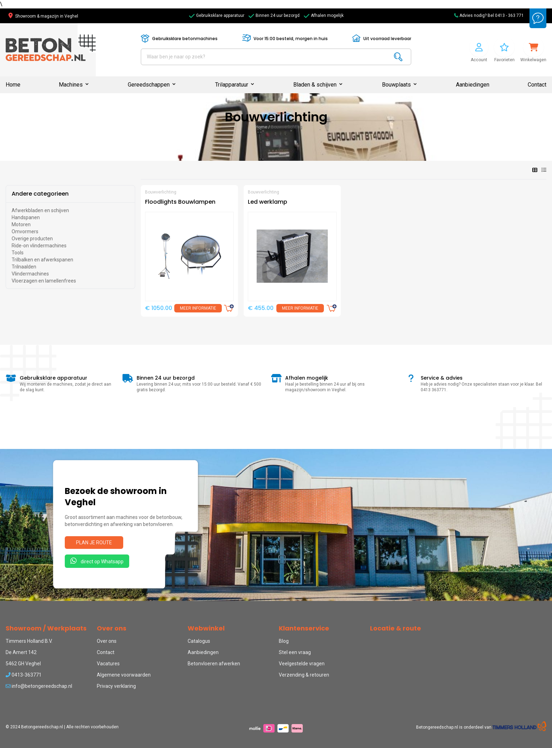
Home (13, 84)
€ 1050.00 (158, 308)
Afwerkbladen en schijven (40, 210)
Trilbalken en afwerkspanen (42, 259)
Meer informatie (198, 308)
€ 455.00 (261, 308)
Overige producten (32, 238)
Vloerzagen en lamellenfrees (44, 281)
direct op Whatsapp (97, 560)
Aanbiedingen (472, 84)
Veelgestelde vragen (302, 663)
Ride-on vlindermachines (39, 245)
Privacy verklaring (116, 686)
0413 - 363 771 (509, 15)
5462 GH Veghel (23, 663)
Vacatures (108, 663)
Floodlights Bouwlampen (180, 202)
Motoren (21, 224)
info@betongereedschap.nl (39, 686)
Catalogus (199, 641)
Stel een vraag (295, 652)
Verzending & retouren (304, 675)
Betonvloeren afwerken (214, 663)
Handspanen (26, 217)
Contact (537, 84)
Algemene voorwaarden (124, 675)
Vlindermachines (30, 274)
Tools (18, 252)
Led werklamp (267, 202)
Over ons (107, 641)
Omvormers (25, 231)
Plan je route (94, 542)
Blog (284, 641)
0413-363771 (24, 675)
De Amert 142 (21, 652)
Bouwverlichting (286, 127)
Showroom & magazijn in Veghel (43, 16)
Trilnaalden (24, 267)
